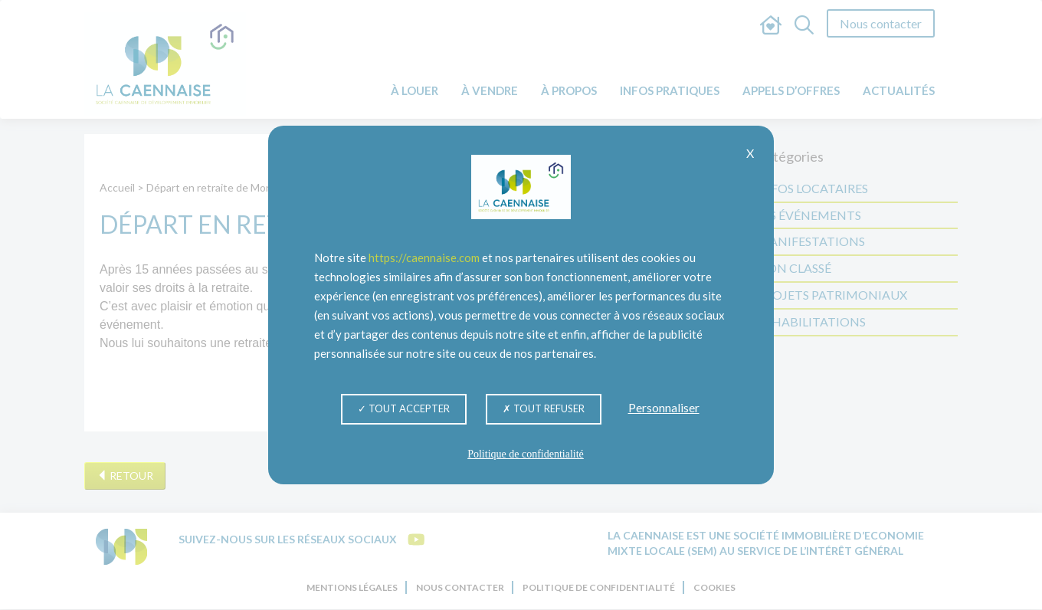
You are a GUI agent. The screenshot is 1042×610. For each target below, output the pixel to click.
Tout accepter (404, 408)
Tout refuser (544, 408)
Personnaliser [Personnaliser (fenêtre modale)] (664, 407)
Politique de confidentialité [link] (525, 454)
